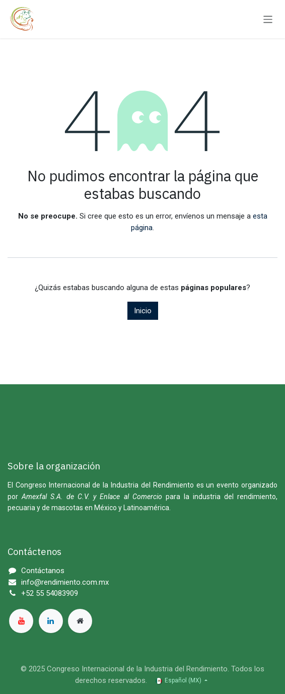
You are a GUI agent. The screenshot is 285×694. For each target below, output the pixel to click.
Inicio (143, 310)
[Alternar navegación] (268, 19)
